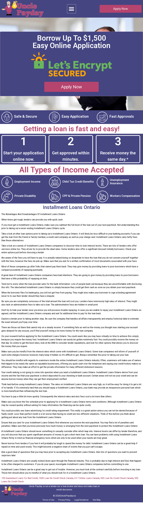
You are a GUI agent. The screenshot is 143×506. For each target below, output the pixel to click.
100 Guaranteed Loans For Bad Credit (19, 481)
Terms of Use (43, 503)
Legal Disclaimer (83, 503)
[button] (71, 8)
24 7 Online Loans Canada (86, 481)
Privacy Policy (63, 503)
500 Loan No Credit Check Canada (117, 481)
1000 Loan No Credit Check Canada (56, 481)
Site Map (101, 503)
